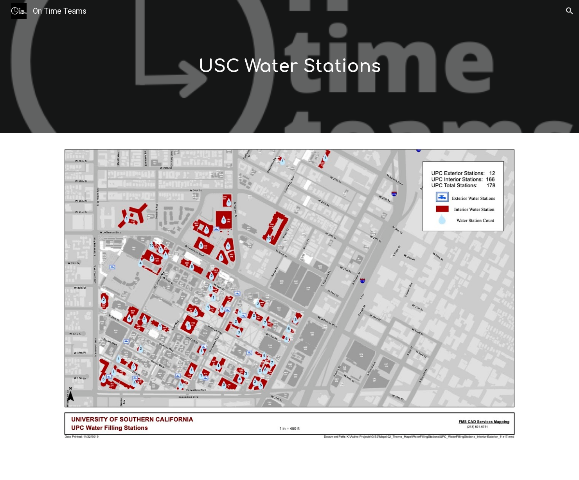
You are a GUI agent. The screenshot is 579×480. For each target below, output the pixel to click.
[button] (569, 11)
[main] (289, 66)
